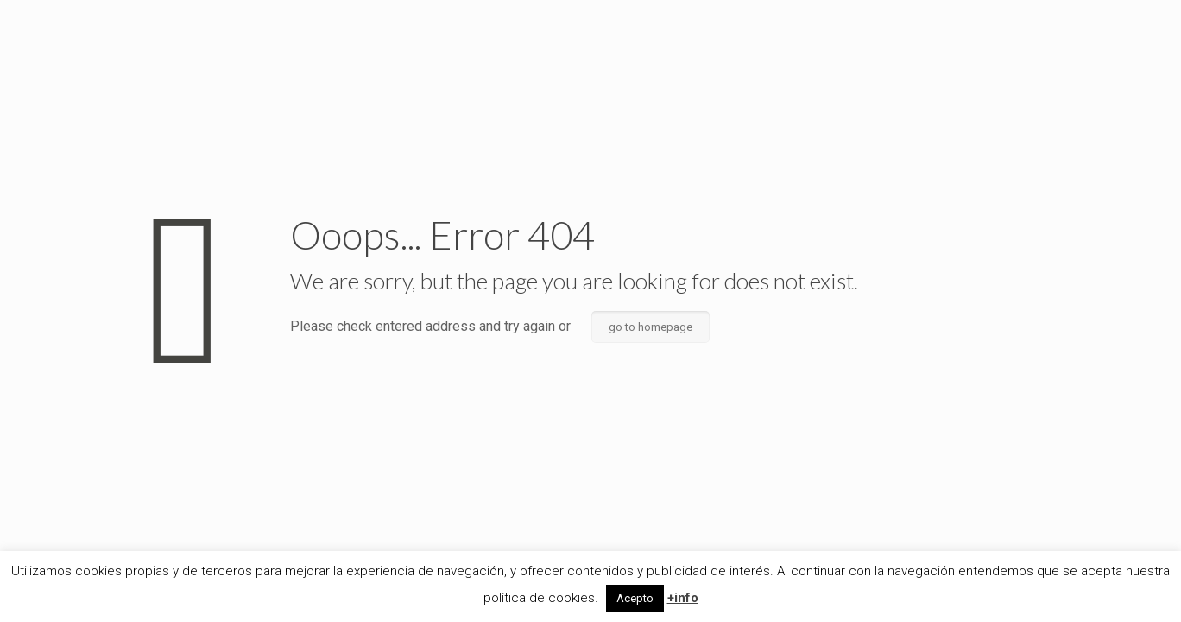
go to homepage (650, 327)
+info (682, 598)
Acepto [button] (635, 598)
